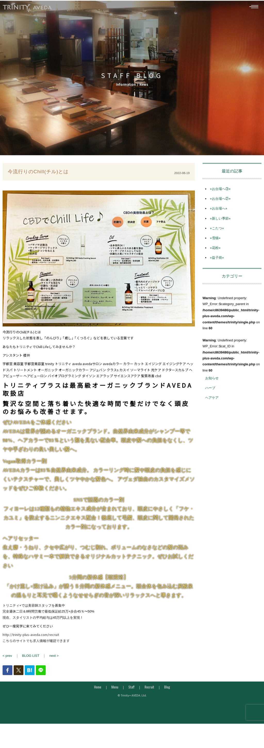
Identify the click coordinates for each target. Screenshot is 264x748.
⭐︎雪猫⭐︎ (215, 247)
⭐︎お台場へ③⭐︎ (220, 198)
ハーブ (210, 397)
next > (54, 665)
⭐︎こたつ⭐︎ (217, 237)
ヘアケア (212, 407)
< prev (7, 665)
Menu (114, 695)
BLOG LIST (30, 665)
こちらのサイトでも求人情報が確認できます (36, 649)
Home (97, 695)
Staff (131, 695)
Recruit (149, 695)
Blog (167, 695)
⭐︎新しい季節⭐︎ (220, 227)
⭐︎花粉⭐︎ (215, 257)
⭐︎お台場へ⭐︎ (218, 217)
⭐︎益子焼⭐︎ (217, 267)
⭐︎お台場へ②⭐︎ (220, 208)
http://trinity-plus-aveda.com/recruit (31, 643)
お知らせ (212, 387)
